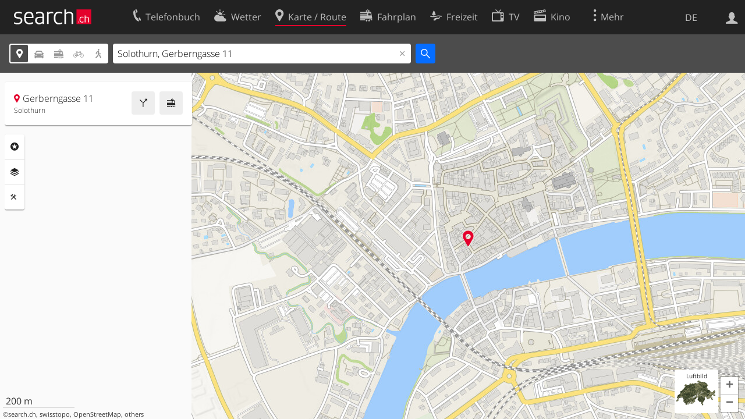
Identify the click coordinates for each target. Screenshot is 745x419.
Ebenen (14, 172)
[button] (729, 386)
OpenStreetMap (97, 414)
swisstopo (55, 414)
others (134, 414)
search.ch (22, 414)
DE (691, 17)
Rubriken (14, 146)
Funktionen (14, 197)
